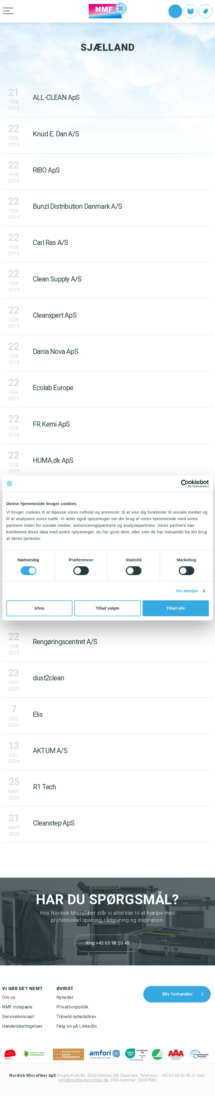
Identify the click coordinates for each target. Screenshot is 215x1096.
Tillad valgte (107, 608)
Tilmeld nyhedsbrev (76, 1016)
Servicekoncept (18, 1016)
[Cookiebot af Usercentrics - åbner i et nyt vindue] (185, 484)
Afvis (39, 608)
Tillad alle (175, 608)
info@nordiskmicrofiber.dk (83, 1080)
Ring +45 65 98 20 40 (108, 943)
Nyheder (65, 997)
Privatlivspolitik (72, 1007)
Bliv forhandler (177, 993)
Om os (9, 997)
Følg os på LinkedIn (76, 1026)
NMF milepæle (17, 1007)
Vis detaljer (187, 590)
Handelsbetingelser (22, 1026)
